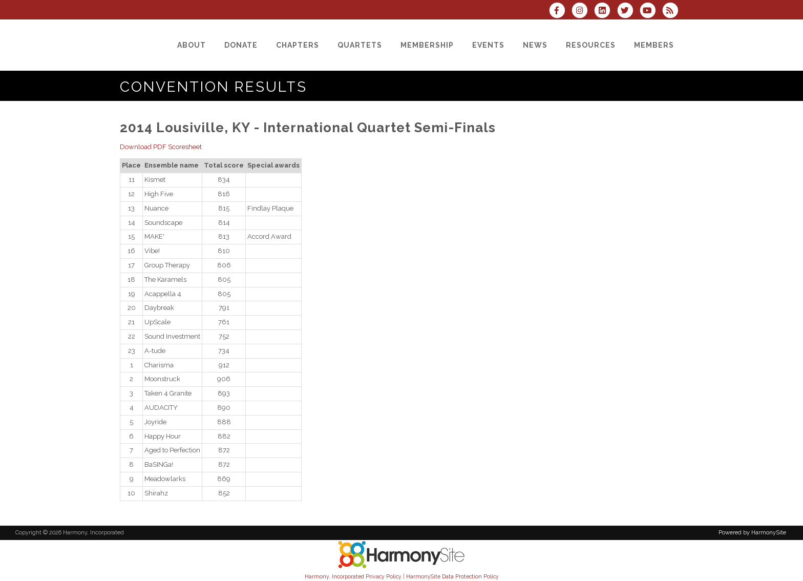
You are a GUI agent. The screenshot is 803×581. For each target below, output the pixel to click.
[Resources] (591, 45)
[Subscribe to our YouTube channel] (651, 11)
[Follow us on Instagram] (583, 11)
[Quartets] (359, 45)
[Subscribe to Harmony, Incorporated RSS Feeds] (672, 11)
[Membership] (427, 45)
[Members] (654, 45)
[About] (191, 45)
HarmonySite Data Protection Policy (452, 576)
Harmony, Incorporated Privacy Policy (353, 576)
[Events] (488, 45)
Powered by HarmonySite (752, 532)
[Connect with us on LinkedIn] (605, 11)
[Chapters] (297, 45)
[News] (535, 45)
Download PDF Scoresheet (161, 147)
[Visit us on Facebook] (560, 11)
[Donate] (241, 45)
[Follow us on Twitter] (628, 11)
